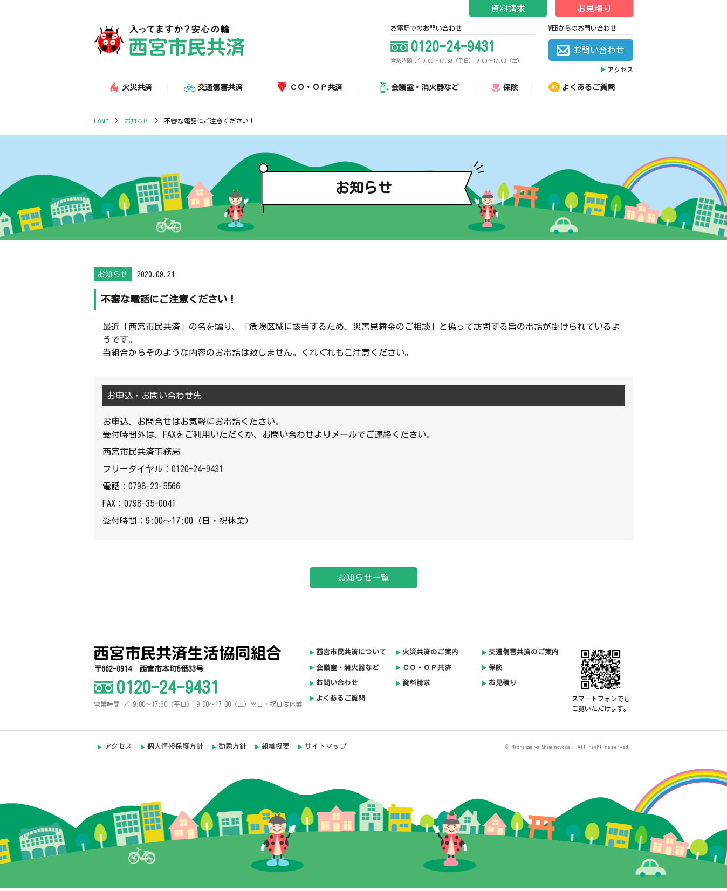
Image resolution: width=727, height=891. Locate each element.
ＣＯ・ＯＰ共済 (426, 670)
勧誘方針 (233, 749)
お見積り (594, 8)
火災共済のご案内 (430, 655)
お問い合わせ (337, 686)
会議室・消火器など (347, 670)
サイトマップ (327, 749)
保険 (496, 670)
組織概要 (277, 749)
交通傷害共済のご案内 (524, 655)
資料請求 (508, 8)
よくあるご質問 (340, 702)
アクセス (620, 69)
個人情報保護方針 (176, 749)
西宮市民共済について (351, 655)
